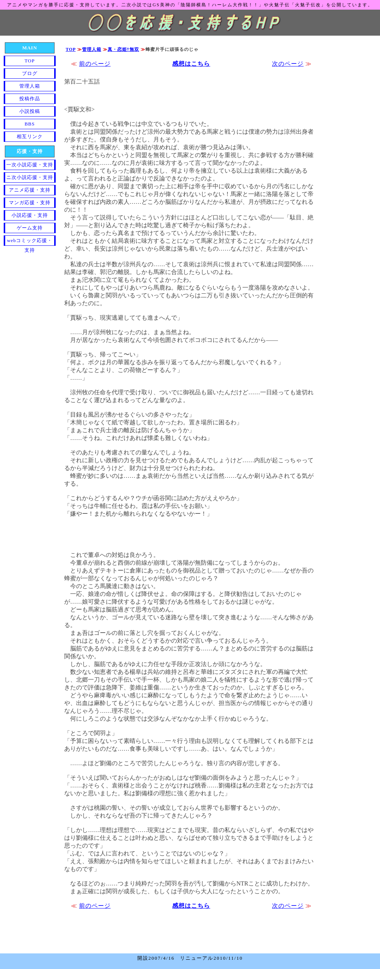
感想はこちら (191, 64)
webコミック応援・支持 (30, 242)
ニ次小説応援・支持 (29, 177)
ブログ (29, 73)
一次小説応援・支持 (29, 164)
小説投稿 (29, 111)
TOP (71, 49)
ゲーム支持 (30, 228)
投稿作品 (29, 98)
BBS (29, 124)
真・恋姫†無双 (123, 49)
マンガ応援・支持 (29, 202)
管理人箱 (91, 49)
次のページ (288, 64)
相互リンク (30, 136)
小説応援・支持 (30, 215)
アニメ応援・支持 (29, 190)
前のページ (95, 64)
